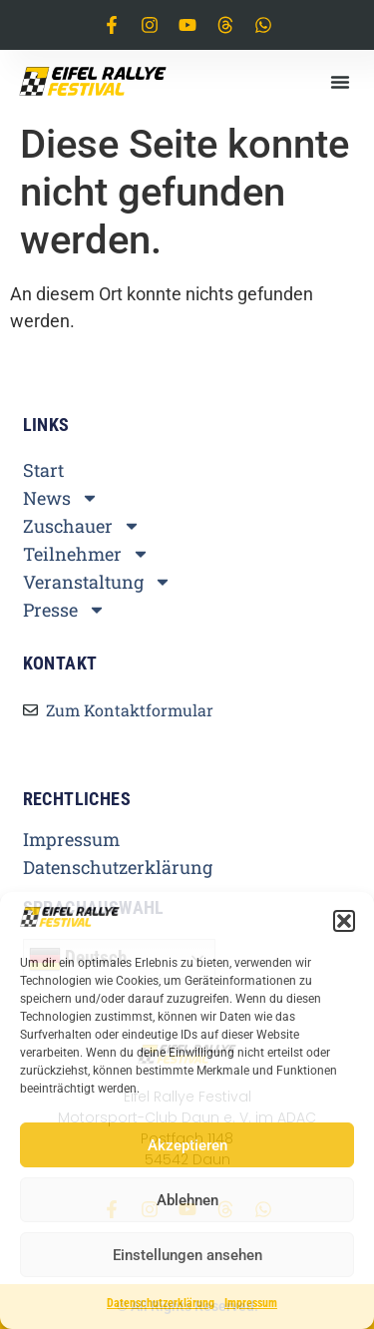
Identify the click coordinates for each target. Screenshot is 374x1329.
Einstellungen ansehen (187, 1255)
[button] (344, 921)
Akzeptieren (187, 1145)
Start (43, 470)
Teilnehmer (86, 554)
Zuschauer (82, 526)
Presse (64, 610)
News (61, 498)
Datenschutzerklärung (160, 1303)
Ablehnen (187, 1200)
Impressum (250, 1303)
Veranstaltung (97, 582)
